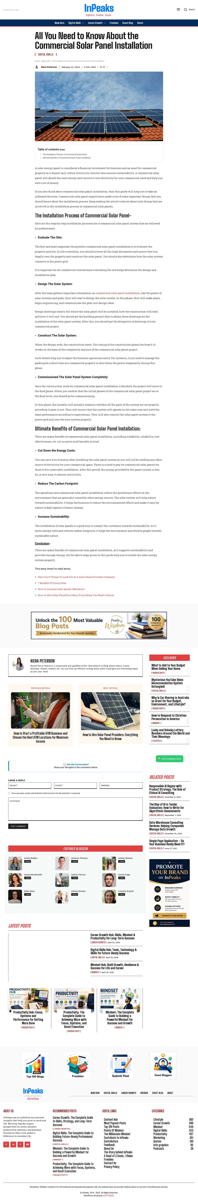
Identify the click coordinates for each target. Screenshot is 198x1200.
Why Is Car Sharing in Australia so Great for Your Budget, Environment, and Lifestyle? (170, 701)
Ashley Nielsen (125, 858)
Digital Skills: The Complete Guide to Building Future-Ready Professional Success (73, 1136)
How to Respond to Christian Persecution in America (169, 717)
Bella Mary (29, 891)
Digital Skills (45, 54)
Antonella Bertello (33, 874)
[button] (188, 9)
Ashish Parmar (78, 874)
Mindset (95, 972)
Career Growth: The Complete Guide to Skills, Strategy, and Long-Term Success (73, 1121)
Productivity (28, 1027)
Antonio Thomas (79, 858)
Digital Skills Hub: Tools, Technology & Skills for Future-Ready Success (114, 951)
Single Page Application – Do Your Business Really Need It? (167, 842)
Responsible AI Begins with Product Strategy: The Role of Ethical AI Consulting (167, 789)
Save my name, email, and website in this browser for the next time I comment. (46, 793)
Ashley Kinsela (78, 891)
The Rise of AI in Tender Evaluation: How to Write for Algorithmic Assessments (166, 808)
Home (37, 61)
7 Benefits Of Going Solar (52, 583)
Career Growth (98, 942)
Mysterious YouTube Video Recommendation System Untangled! (167, 683)
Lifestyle (156, 741)
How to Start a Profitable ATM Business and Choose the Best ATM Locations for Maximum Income (40, 737)
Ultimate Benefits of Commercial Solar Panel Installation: (67, 158)
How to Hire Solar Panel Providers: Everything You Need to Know (76, 595)
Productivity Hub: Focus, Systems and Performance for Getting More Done (28, 1017)
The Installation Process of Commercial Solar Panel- (65, 154)
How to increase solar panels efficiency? (61, 589)
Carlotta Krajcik (126, 891)
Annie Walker (30, 858)
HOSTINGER (108, 1195)
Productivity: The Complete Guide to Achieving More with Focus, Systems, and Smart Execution (74, 1019)
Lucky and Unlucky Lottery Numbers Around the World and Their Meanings (171, 733)
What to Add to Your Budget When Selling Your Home (168, 666)
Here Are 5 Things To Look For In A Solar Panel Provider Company (76, 577)
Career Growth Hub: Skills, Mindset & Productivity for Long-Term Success (113, 936)
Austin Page (124, 874)
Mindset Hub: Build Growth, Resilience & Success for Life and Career (115, 966)
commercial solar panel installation (118, 293)
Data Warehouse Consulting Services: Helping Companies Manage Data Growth (166, 826)
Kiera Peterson (49, 67)
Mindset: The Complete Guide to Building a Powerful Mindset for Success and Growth (120, 1017)
